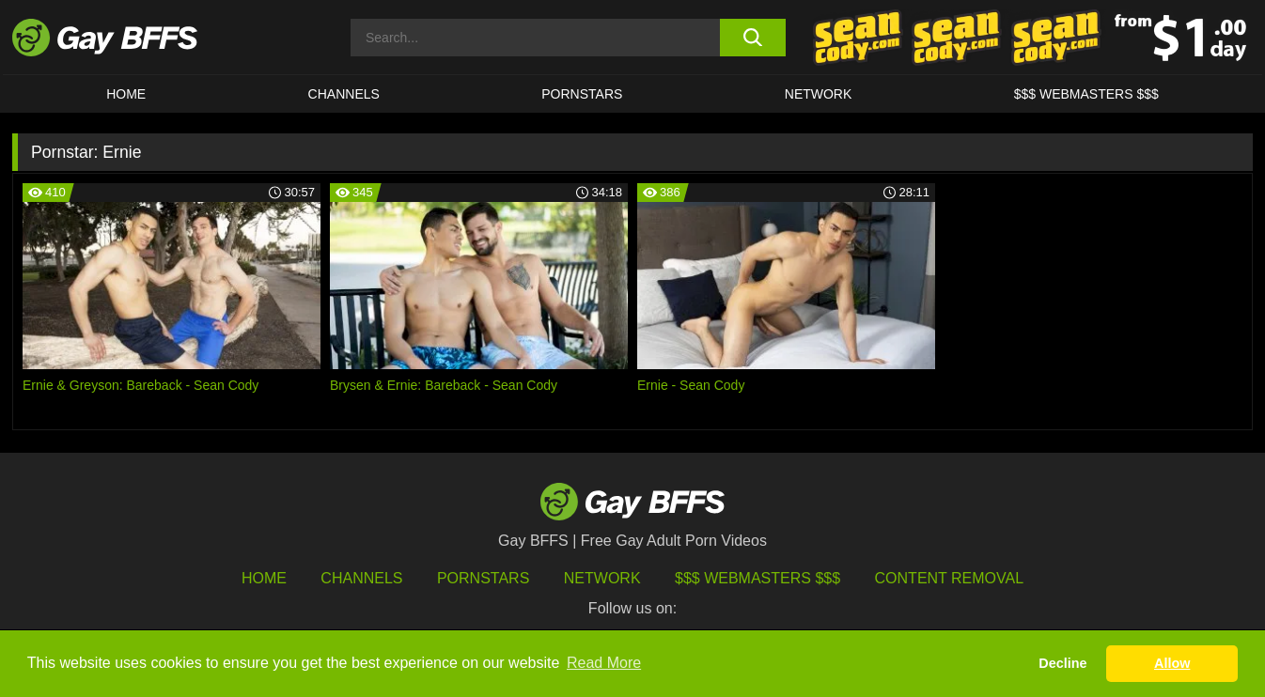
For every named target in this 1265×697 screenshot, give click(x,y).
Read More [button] (604, 663)
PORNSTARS (581, 93)
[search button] (752, 37)
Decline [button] (1062, 663)
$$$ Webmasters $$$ (1086, 93)
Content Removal (949, 578)
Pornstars (483, 578)
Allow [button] (1172, 663)
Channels (361, 578)
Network (818, 93)
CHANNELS (344, 93)
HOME (126, 93)
